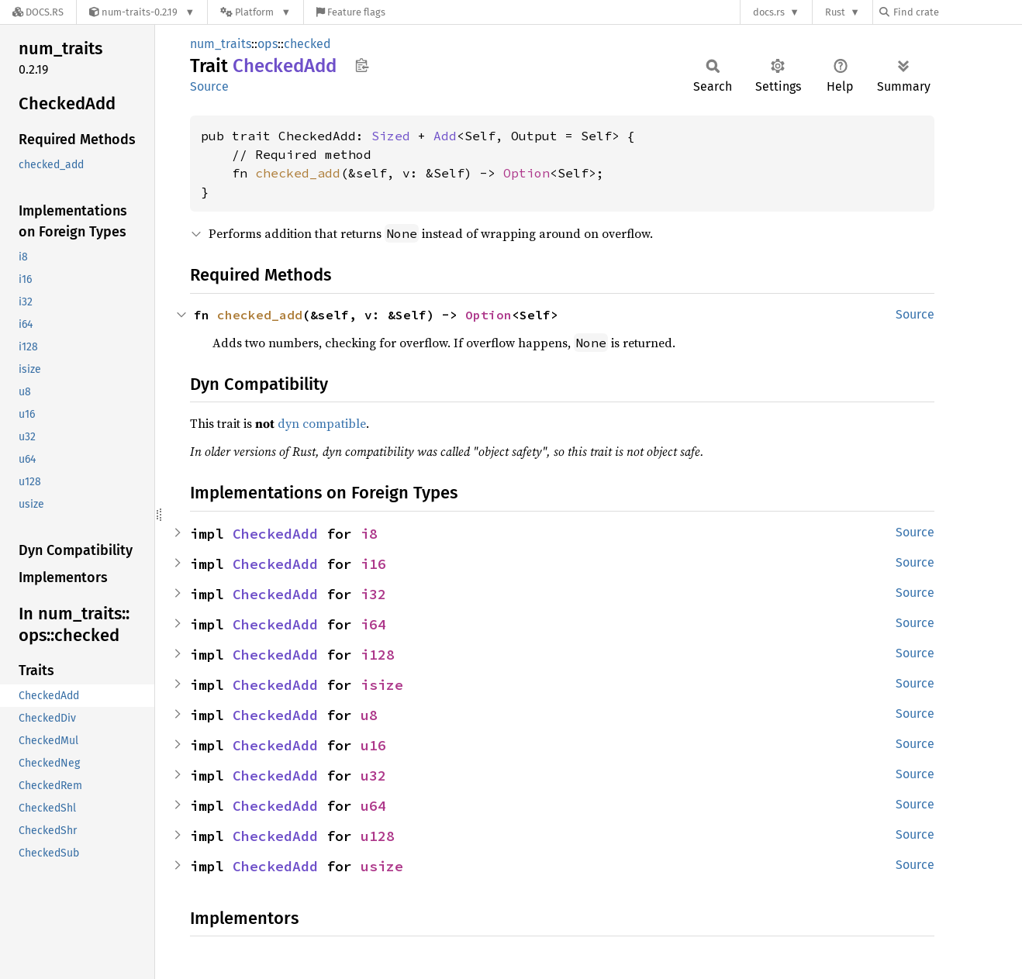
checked (307, 43)
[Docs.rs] (38, 12)
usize (382, 866)
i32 (373, 594)
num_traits (220, 43)
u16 (373, 745)
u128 (378, 836)
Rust (835, 12)
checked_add (297, 173)
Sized (390, 135)
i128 (378, 655)
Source (209, 86)
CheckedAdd (275, 534)
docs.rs (769, 12)
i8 (369, 534)
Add (445, 135)
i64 (373, 624)
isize (382, 685)
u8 (369, 715)
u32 (373, 775)
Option (526, 173)
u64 (373, 806)
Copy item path (362, 65)
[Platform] (255, 12)
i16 (373, 564)
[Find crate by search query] (957, 12)
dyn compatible (322, 423)
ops (267, 43)
